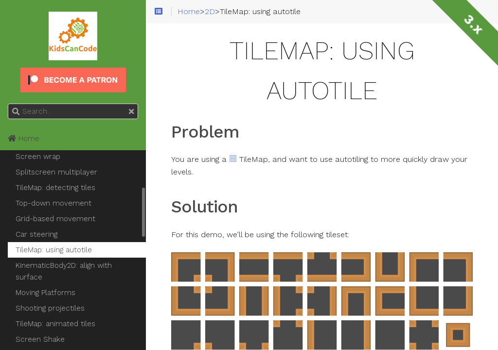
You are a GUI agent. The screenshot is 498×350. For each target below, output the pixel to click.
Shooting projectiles (50, 308)
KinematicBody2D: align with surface (64, 271)
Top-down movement (53, 203)
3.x (473, 24)
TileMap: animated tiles (55, 323)
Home (23, 138)
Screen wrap (38, 156)
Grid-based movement (55, 218)
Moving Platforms (45, 292)
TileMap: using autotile (54, 249)
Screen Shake (40, 339)
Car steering (36, 234)
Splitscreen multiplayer (56, 172)
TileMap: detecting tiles (55, 187)
